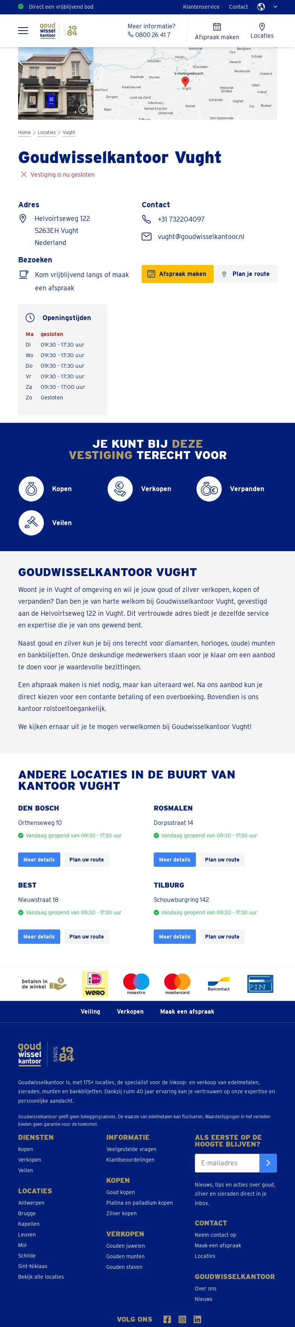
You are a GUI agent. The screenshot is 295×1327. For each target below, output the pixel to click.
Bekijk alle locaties (41, 1277)
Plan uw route (86, 859)
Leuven (27, 1234)
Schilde (27, 1256)
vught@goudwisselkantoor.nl (200, 236)
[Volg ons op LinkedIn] (197, 1319)
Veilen (25, 1170)
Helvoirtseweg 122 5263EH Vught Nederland (62, 230)
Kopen (25, 1149)
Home (24, 132)
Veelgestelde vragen (131, 1149)
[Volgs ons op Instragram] (182, 1319)
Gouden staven (124, 1267)
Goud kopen (120, 1192)
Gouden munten (125, 1256)
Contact (238, 7)
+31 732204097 (180, 219)
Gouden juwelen (125, 1246)
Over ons (206, 1288)
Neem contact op (215, 1235)
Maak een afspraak (187, 1011)
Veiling (90, 1011)
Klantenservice (201, 7)
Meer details (39, 859)
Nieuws (203, 1299)
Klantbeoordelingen (130, 1160)
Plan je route (251, 273)
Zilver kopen (121, 1213)
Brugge (27, 1213)
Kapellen (29, 1224)
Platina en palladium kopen (139, 1203)
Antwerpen (31, 1203)
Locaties (47, 132)
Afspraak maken (182, 273)
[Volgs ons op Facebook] (167, 1319)
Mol (22, 1245)
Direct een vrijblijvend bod (61, 7)
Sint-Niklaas (32, 1266)
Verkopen (130, 1011)
